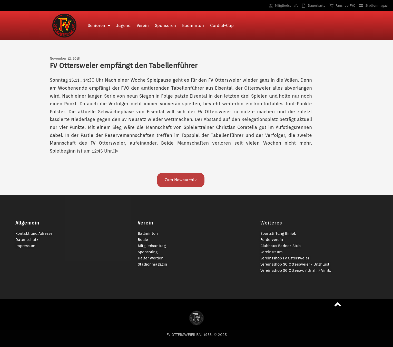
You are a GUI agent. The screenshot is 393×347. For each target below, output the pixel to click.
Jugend (123, 25)
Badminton (193, 25)
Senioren (99, 25)
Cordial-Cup (222, 25)
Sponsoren (165, 25)
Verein (143, 25)
